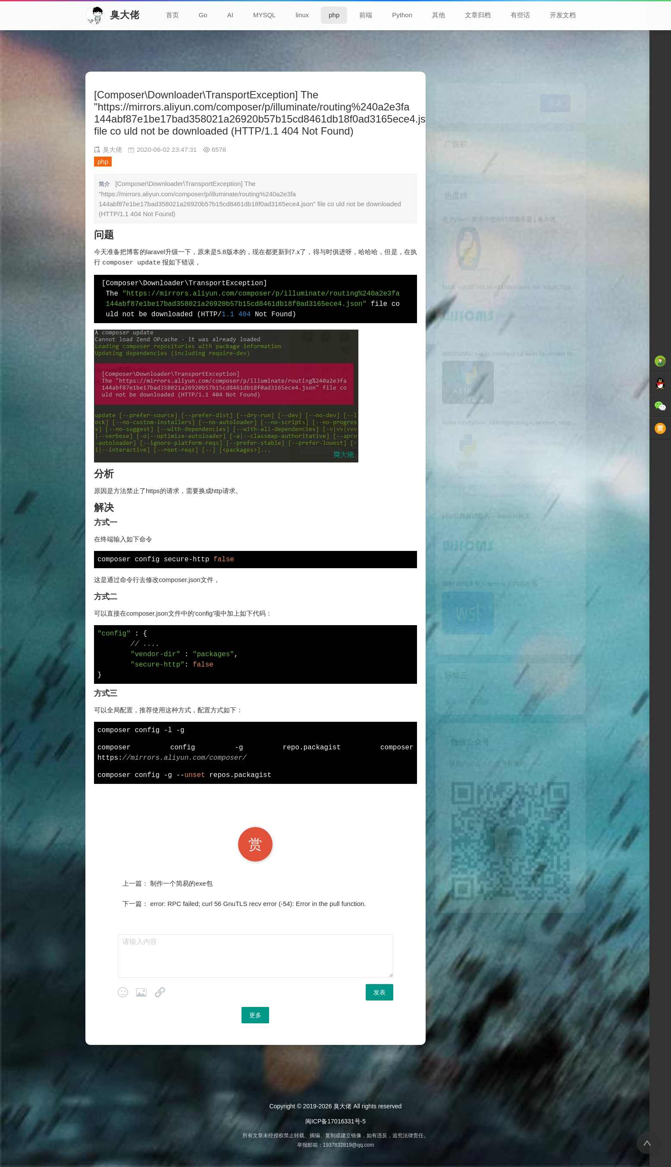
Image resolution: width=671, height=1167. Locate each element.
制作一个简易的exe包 (181, 883)
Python (402, 15)
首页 (172, 15)
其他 (438, 15)
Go (203, 15)
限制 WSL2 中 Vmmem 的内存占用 (489, 572)
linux (302, 15)
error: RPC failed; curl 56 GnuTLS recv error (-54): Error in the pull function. (258, 903)
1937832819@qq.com (348, 1145)
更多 (255, 1014)
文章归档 (478, 15)
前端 (365, 15)
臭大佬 (342, 1105)
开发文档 (563, 15)
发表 (379, 991)
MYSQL (264, 15)
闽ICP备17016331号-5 (335, 1120)
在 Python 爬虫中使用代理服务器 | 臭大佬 (498, 207)
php (334, 15)
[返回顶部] (647, 1143)
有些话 (520, 15)
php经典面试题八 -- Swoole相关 (486, 504)
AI (230, 15)
